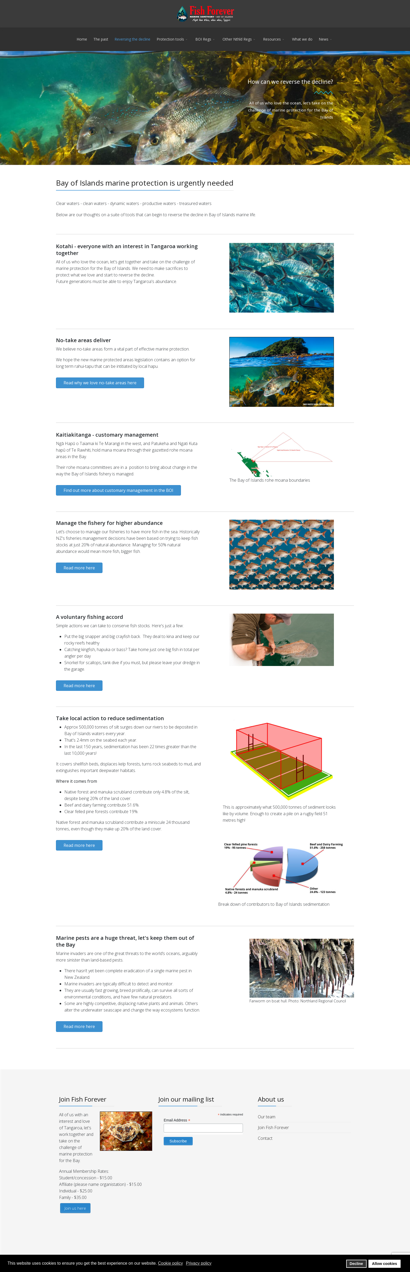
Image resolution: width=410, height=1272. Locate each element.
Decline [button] (356, 1264)
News (323, 39)
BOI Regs (203, 39)
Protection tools (170, 39)
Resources (272, 39)
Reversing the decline (132, 39)
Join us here (75, 1208)
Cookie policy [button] (170, 1263)
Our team (266, 1117)
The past (100, 39)
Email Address (177, 1120)
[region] (205, 108)
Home (82, 39)
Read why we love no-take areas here (100, 383)
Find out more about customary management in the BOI (118, 490)
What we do (302, 39)
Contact (265, 1138)
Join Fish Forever (273, 1127)
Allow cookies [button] (384, 1264)
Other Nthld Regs (237, 39)
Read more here (79, 568)
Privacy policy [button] (199, 1263)
